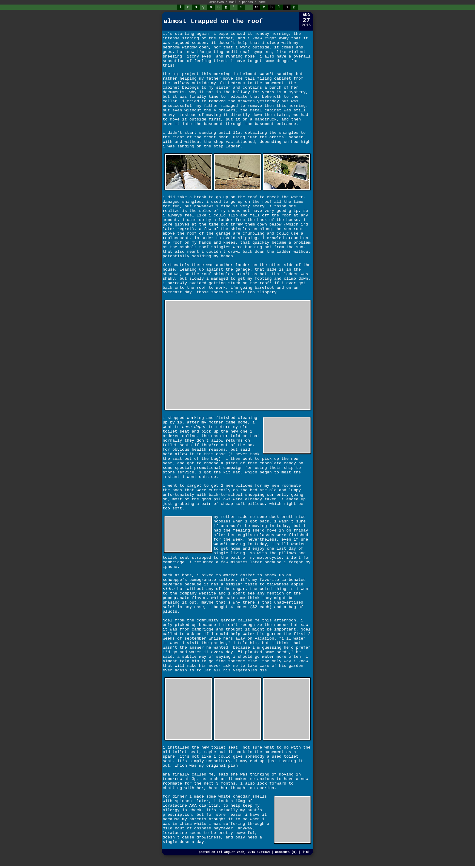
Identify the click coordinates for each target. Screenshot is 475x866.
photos (247, 2)
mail (233, 2)
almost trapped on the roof (213, 21)
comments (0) (286, 852)
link (306, 852)
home (262, 2)
